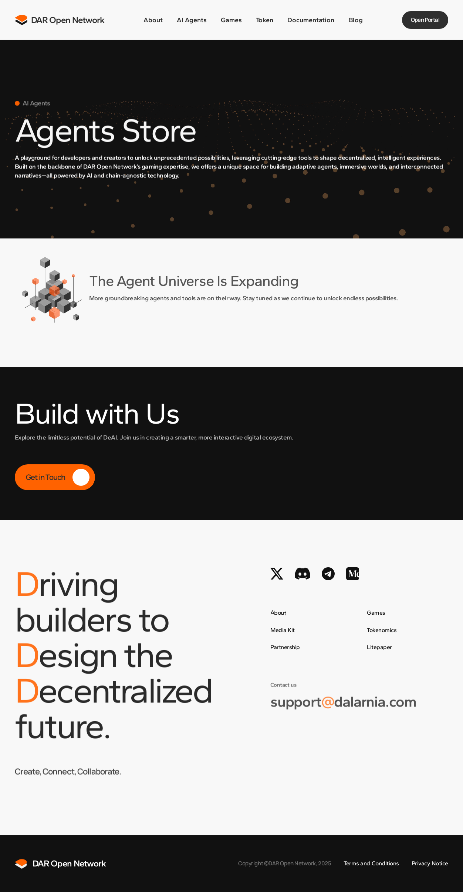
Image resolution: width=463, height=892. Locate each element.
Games (231, 20)
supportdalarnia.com (343, 709)
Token (264, 20)
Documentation (310, 20)
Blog (355, 20)
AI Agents (192, 20)
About (153, 20)
